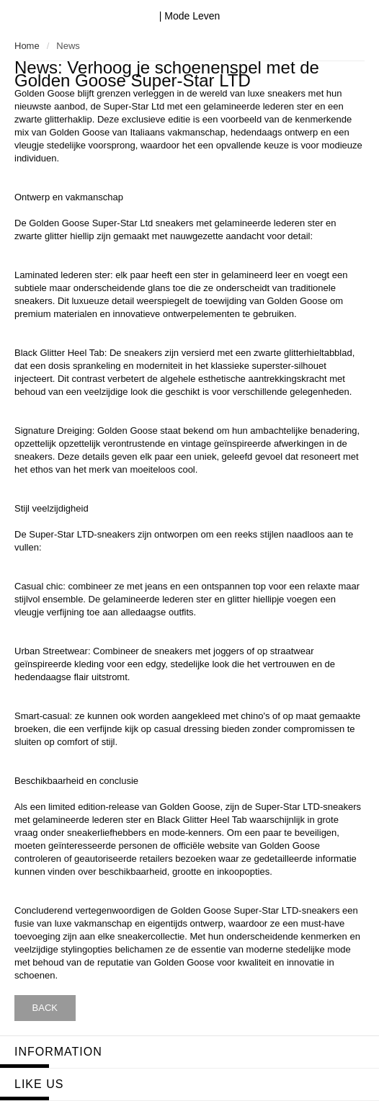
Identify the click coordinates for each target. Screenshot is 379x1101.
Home (27, 45)
